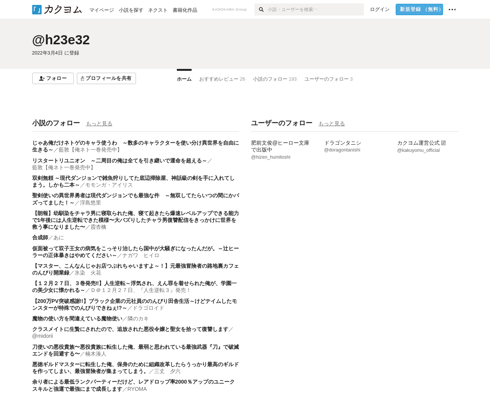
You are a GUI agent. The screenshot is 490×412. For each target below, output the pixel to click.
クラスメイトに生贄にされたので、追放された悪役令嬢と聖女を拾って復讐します (130, 329)
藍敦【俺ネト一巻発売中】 (90, 150)
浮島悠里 (90, 203)
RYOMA (137, 389)
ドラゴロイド (148, 308)
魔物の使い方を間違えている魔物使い (77, 318)
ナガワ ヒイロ (140, 255)
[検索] (261, 9)
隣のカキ (138, 318)
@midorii (42, 336)
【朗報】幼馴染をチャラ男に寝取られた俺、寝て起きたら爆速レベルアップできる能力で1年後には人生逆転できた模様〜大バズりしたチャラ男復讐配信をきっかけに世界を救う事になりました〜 (135, 220)
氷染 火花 (88, 273)
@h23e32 (61, 39)
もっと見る (99, 123)
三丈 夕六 (167, 371)
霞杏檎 (98, 227)
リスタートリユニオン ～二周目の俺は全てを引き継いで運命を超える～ (119, 161)
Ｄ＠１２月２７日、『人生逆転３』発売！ (141, 290)
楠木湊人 (95, 354)
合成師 (40, 237)
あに (58, 237)
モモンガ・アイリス (109, 185)
